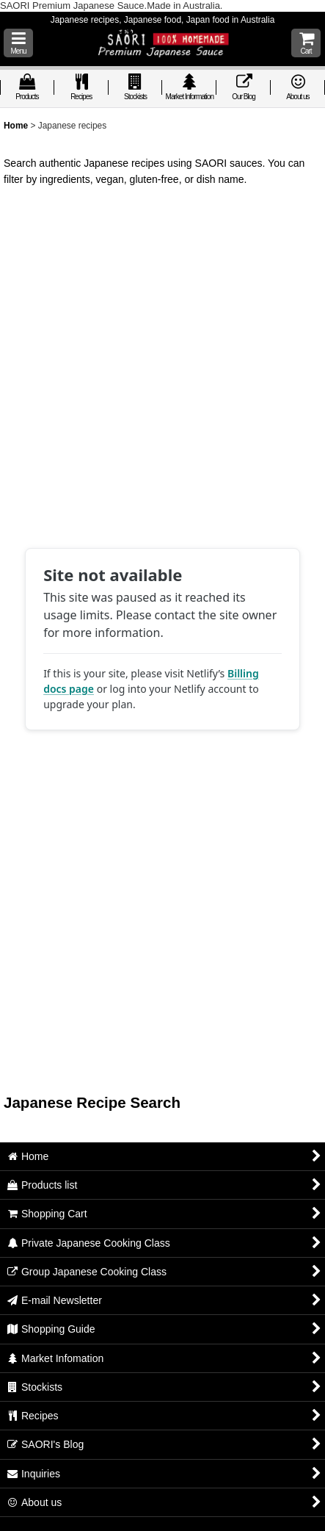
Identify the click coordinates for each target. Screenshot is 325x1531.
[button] (18, 43)
